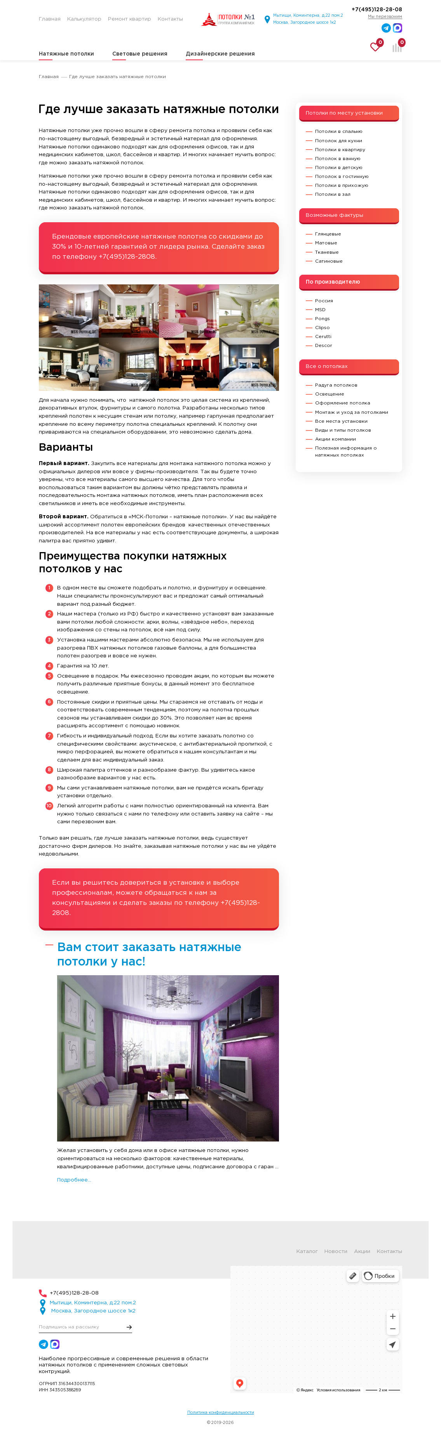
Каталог (307, 1252)
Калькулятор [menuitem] (84, 19)
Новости (335, 1252)
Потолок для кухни (338, 141)
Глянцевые (328, 234)
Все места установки (341, 421)
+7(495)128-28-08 (377, 9)
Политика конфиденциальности (220, 1413)
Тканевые (327, 252)
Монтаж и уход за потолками (351, 412)
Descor (323, 345)
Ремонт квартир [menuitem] (129, 19)
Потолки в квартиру (340, 150)
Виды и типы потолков (343, 430)
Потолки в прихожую (341, 185)
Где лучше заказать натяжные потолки (117, 77)
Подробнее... (74, 1180)
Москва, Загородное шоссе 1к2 (304, 22)
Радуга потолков (336, 385)
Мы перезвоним (385, 17)
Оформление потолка (342, 403)
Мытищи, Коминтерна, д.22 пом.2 (308, 15)
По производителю (333, 282)
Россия (324, 301)
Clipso (322, 328)
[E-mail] (85, 1327)
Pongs (322, 319)
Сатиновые (329, 261)
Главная (49, 77)
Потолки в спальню (339, 131)
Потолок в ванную (338, 159)
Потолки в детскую (339, 168)
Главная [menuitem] (50, 19)
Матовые (326, 243)
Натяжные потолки (66, 54)
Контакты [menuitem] (170, 19)
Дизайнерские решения (220, 54)
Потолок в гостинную (342, 176)
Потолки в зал (332, 194)
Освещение (329, 394)
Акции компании (335, 439)
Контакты (389, 1252)
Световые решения (139, 54)
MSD (320, 310)
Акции (362, 1252)
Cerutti (323, 337)
